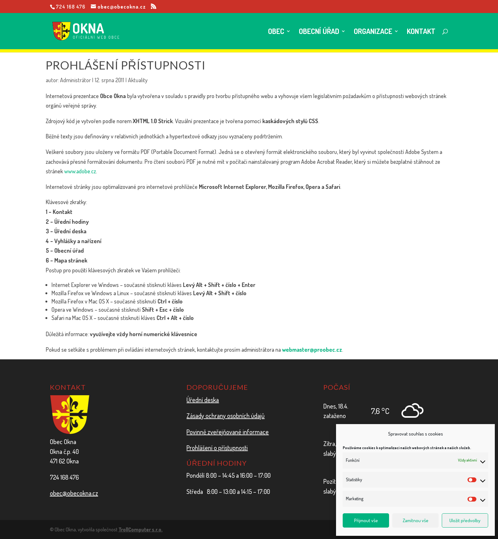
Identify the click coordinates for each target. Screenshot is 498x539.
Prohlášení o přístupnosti (217, 447)
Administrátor (75, 80)
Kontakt (421, 32)
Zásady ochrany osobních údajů (225, 415)
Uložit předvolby (465, 520)
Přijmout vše (366, 520)
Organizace (373, 32)
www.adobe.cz (80, 171)
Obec (276, 32)
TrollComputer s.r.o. (140, 529)
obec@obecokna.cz (74, 493)
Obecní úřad (319, 32)
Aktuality (138, 80)
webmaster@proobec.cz (312, 349)
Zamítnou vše (415, 520)
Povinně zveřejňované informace (227, 432)
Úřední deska (202, 400)
